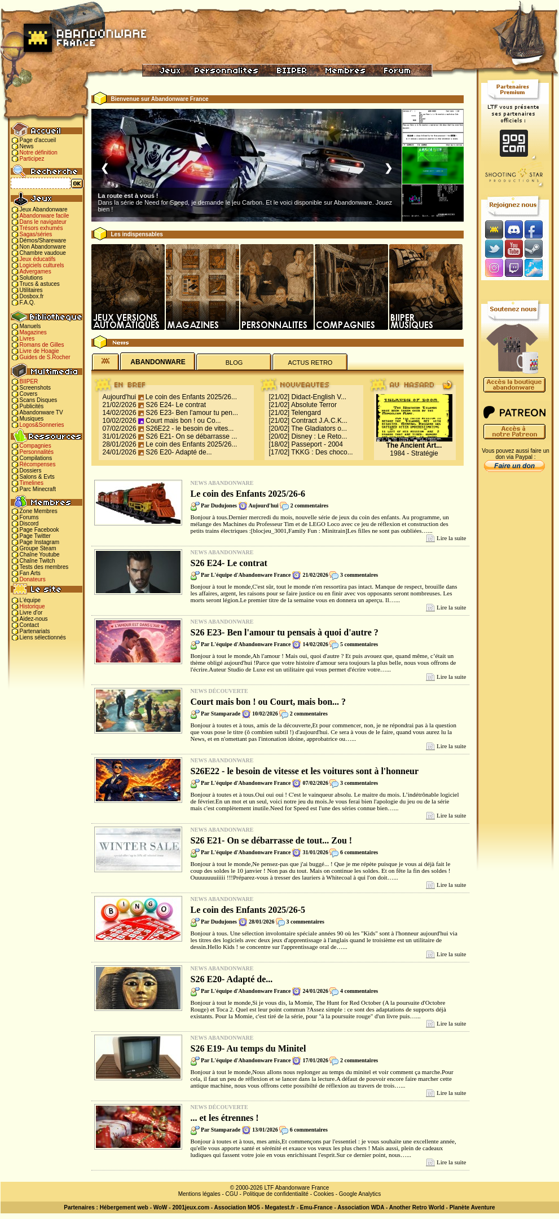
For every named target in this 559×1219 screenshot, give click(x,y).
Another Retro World (416, 1207)
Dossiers (31, 470)
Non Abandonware (43, 247)
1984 (397, 453)
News (27, 146)
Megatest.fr (280, 1207)
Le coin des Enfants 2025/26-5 (248, 910)
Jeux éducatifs (38, 259)
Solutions (31, 278)
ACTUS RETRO (310, 362)
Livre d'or (31, 613)
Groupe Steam (38, 548)
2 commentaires (309, 505)
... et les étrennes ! (225, 1118)
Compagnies (35, 446)
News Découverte (219, 691)
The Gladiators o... (319, 428)
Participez (32, 159)
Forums (29, 517)
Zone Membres (39, 511)
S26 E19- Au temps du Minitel (248, 1048)
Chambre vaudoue (43, 253)
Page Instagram (40, 542)
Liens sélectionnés (43, 637)
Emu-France (316, 1207)
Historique (32, 606)
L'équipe (30, 600)
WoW (160, 1207)
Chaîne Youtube (40, 554)
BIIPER (29, 381)
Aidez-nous (34, 619)
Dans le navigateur (43, 222)
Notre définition (39, 152)
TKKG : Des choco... (322, 452)
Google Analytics (360, 1194)
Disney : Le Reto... (319, 436)
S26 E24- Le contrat (176, 405)
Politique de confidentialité (276, 1194)
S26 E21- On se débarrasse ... (191, 436)
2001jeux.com (190, 1207)
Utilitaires (31, 290)
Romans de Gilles (42, 345)
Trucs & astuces (40, 284)
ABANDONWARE (157, 362)
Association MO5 (237, 1207)
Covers (29, 394)
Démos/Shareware (43, 240)
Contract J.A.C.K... (319, 421)
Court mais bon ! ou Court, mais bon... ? (268, 701)
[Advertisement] (515, 654)
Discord (29, 523)
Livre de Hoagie (39, 351)
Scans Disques (39, 400)
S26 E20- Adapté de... (179, 452)
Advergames (35, 271)
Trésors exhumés (41, 228)
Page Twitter (35, 536)
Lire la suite (451, 538)
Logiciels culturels (42, 265)
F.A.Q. (28, 302)
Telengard (306, 413)
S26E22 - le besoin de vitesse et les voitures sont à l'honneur (305, 771)
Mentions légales (199, 1194)
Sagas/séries (36, 234)
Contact (29, 625)
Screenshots (35, 388)
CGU (232, 1194)
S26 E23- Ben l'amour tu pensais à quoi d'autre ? (284, 632)
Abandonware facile (44, 216)
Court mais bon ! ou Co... (183, 421)
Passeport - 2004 (317, 444)
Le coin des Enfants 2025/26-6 (248, 493)
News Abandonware (222, 483)
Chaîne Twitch (37, 561)
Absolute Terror (314, 405)
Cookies (324, 1194)
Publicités (32, 406)
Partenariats (35, 631)
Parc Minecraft (38, 489)
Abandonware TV (41, 412)
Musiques (32, 419)
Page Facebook (39, 530)
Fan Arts (30, 573)
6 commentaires (359, 852)
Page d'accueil (38, 140)
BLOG (234, 362)
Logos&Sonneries (42, 425)
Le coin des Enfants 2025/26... (191, 397)
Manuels (30, 326)
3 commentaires (359, 575)
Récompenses (38, 464)
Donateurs (33, 579)
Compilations (36, 458)
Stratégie (424, 453)
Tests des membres (44, 567)
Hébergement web (124, 1207)
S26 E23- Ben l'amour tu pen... (192, 413)
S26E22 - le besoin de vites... (190, 428)
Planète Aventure (472, 1207)
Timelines (31, 483)
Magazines (33, 332)
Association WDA (360, 1207)
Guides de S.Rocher (45, 357)
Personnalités (37, 452)
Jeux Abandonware (44, 209)
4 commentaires (359, 991)
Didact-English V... (319, 397)
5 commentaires (359, 644)
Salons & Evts (37, 477)
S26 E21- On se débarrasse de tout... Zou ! (272, 840)
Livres (27, 338)
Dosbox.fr (32, 296)
